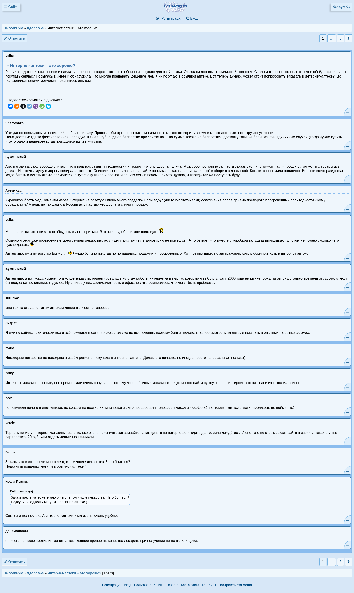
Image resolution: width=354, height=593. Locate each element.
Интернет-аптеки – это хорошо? (75, 573)
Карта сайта (190, 585)
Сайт (11, 7)
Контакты (209, 585)
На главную (13, 28)
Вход (192, 18)
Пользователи (144, 585)
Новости (172, 585)
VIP (160, 585)
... (347, 112)
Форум (341, 7)
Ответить (14, 38)
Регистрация (169, 18)
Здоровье (35, 28)
